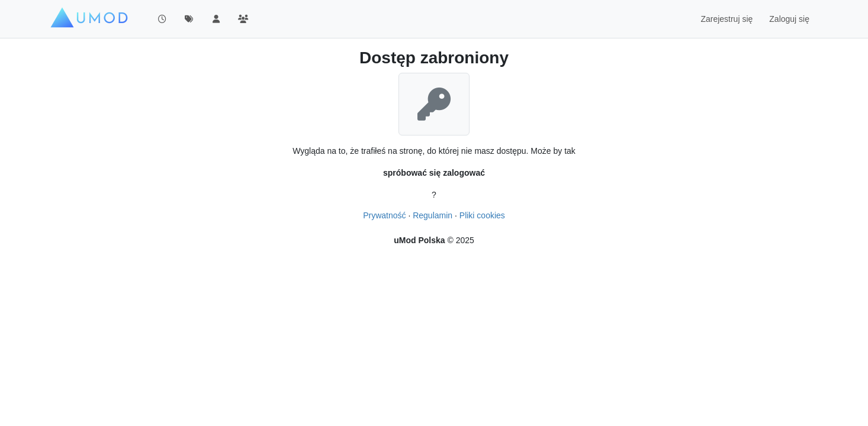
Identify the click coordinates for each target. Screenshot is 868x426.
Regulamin (432, 215)
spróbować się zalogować (434, 173)
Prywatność (384, 215)
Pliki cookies (482, 215)
